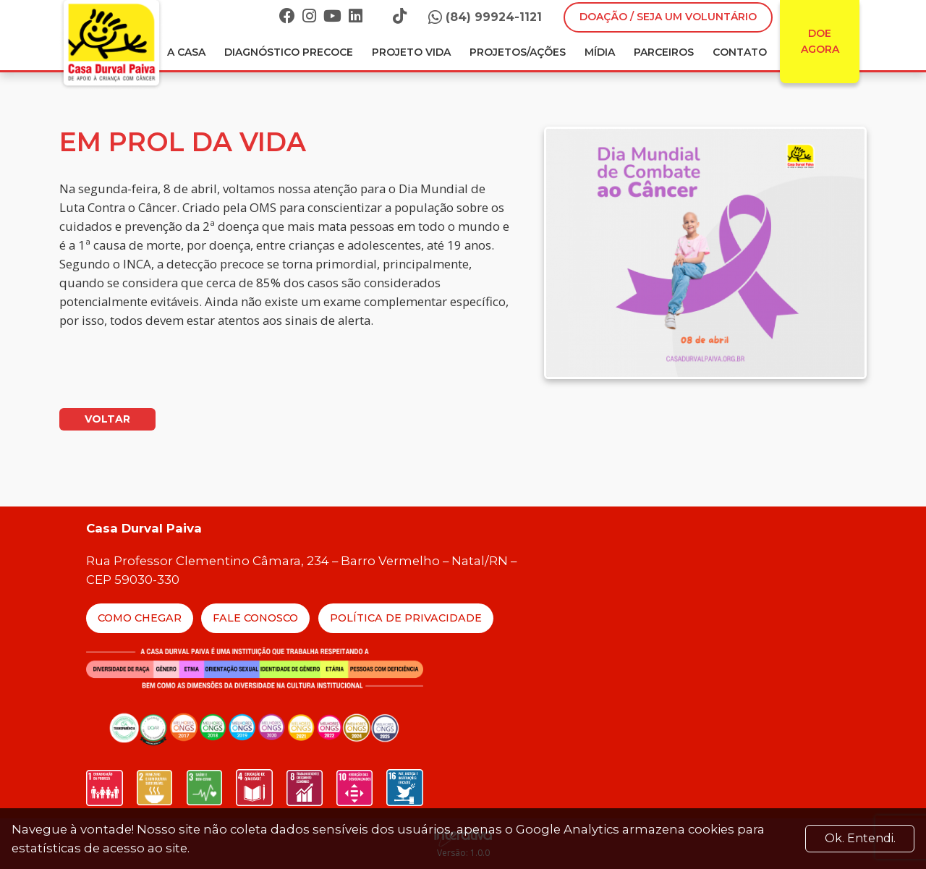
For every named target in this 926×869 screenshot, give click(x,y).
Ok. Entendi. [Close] (860, 838)
